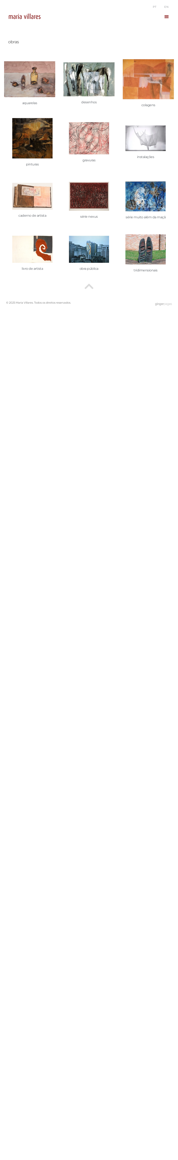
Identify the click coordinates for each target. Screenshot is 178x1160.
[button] (166, 16)
